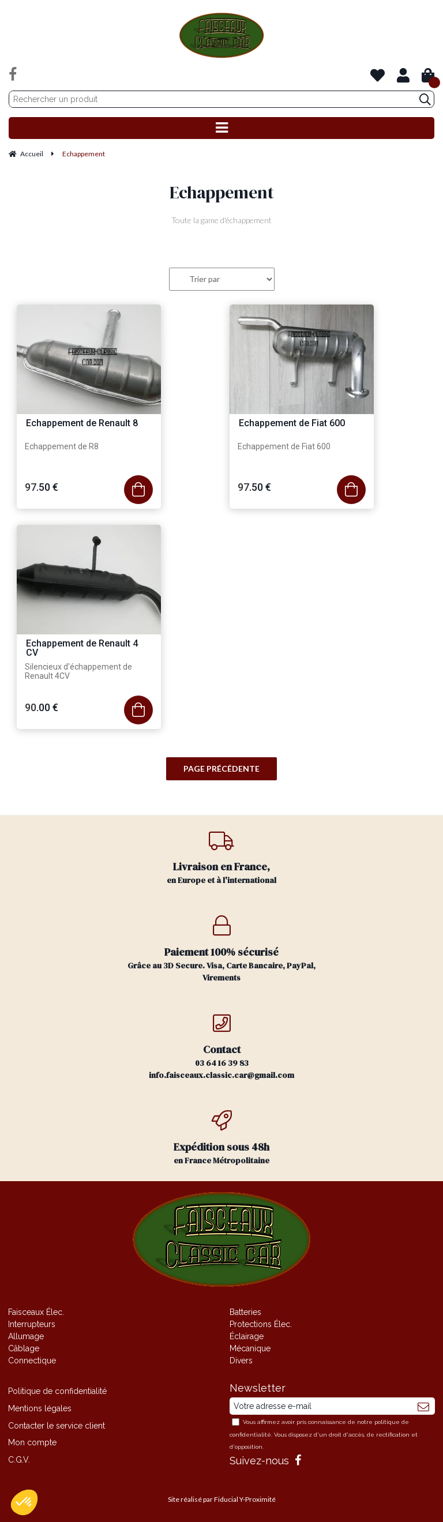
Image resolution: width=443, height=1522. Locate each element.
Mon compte (32, 1442)
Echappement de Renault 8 (82, 424)
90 (41, 707)
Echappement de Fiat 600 (292, 424)
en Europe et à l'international (221, 858)
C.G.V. (19, 1459)
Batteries (245, 1312)
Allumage (26, 1336)
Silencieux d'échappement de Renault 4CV (78, 671)
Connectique (32, 1360)
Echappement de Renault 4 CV (82, 648)
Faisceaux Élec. (36, 1312)
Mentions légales (40, 1408)
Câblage (23, 1348)
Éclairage (247, 1336)
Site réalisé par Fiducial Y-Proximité (222, 1499)
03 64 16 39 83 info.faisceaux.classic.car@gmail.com (221, 1047)
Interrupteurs (31, 1324)
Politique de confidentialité (57, 1391)
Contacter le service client (56, 1425)
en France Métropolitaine (221, 1138)
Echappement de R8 (62, 446)
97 (41, 487)
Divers (241, 1360)
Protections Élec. (261, 1324)
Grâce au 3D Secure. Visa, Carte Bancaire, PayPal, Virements (221, 949)
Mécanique (250, 1348)
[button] (24, 1502)
